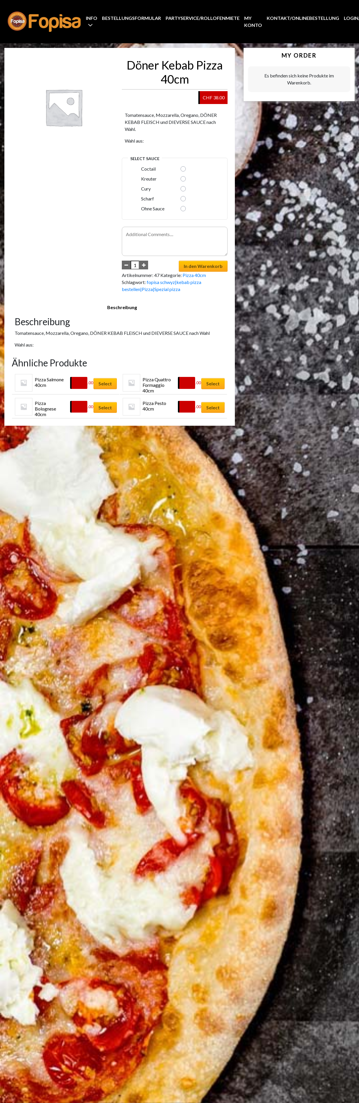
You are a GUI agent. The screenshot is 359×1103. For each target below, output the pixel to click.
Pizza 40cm (194, 275)
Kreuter (149, 178)
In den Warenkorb (203, 266)
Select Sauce (144, 158)
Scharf (147, 198)
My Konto (253, 21)
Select (105, 383)
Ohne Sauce (152, 208)
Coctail (148, 169)
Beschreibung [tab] (122, 307)
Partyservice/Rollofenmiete (203, 18)
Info (91, 18)
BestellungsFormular (131, 18)
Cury (146, 188)
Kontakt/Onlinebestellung (303, 18)
